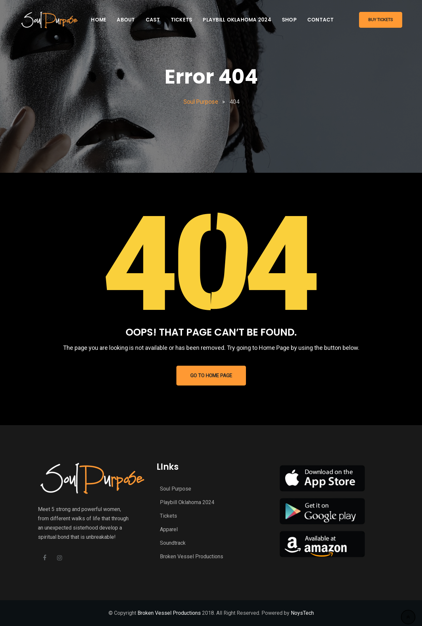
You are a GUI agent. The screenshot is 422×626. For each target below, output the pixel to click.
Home (98, 19)
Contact (320, 19)
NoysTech (302, 613)
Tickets (182, 19)
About (126, 19)
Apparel (169, 529)
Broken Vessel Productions (191, 556)
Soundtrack (173, 543)
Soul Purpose (175, 489)
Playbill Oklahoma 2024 (237, 19)
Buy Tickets (380, 19)
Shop (289, 19)
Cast (153, 19)
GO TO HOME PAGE (211, 376)
